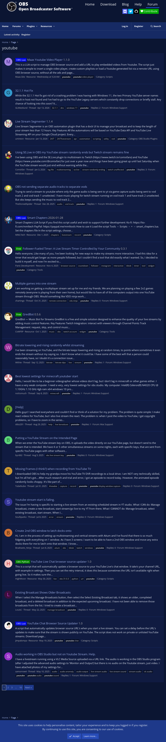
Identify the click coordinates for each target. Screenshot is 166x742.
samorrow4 (21, 671)
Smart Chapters (31, 218)
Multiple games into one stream (35, 283)
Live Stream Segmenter (30, 121)
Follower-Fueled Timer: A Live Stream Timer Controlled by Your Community (67, 248)
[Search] (155, 26)
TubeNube (20, 486)
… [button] (16, 687)
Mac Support (106, 424)
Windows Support (118, 107)
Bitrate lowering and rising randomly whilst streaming (49, 345)
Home (90, 4)
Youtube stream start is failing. (35, 500)
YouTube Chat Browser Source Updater (46, 623)
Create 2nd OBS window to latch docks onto (43, 531)
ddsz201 (19, 424)
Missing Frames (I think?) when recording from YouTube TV (53, 469)
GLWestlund (21, 107)
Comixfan (20, 169)
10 (20, 687)
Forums (16, 26)
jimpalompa (21, 640)
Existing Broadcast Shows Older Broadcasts (43, 592)
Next (27, 687)
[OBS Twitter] (130, 11)
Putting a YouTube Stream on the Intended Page (46, 438)
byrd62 (18, 455)
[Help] (19, 407)
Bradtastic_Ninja (23, 547)
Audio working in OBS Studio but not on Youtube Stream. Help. (55, 654)
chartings (19, 300)
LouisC (18, 609)
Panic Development (25, 265)
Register (25, 34)
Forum (153, 4)
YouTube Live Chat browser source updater (51, 561)
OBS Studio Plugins (148, 138)
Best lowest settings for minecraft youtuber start (46, 376)
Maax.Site (20, 76)
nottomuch (21, 393)
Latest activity (11, 34)
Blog (125, 4)
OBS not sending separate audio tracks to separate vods (51, 187)
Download (108, 4)
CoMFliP (19, 331)
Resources (46, 26)
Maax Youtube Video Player (39, 60)
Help (138, 4)
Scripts (109, 76)
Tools (40, 269)
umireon (19, 138)
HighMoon (20, 578)
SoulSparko (21, 516)
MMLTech (20, 234)
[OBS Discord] (124, 11)
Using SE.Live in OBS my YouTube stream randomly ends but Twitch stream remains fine (72, 152)
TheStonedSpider (23, 203)
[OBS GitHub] (136, 11)
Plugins (31, 26)
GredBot (24, 314)
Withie (18, 362)
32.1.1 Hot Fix (24, 90)
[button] (23, 26)
